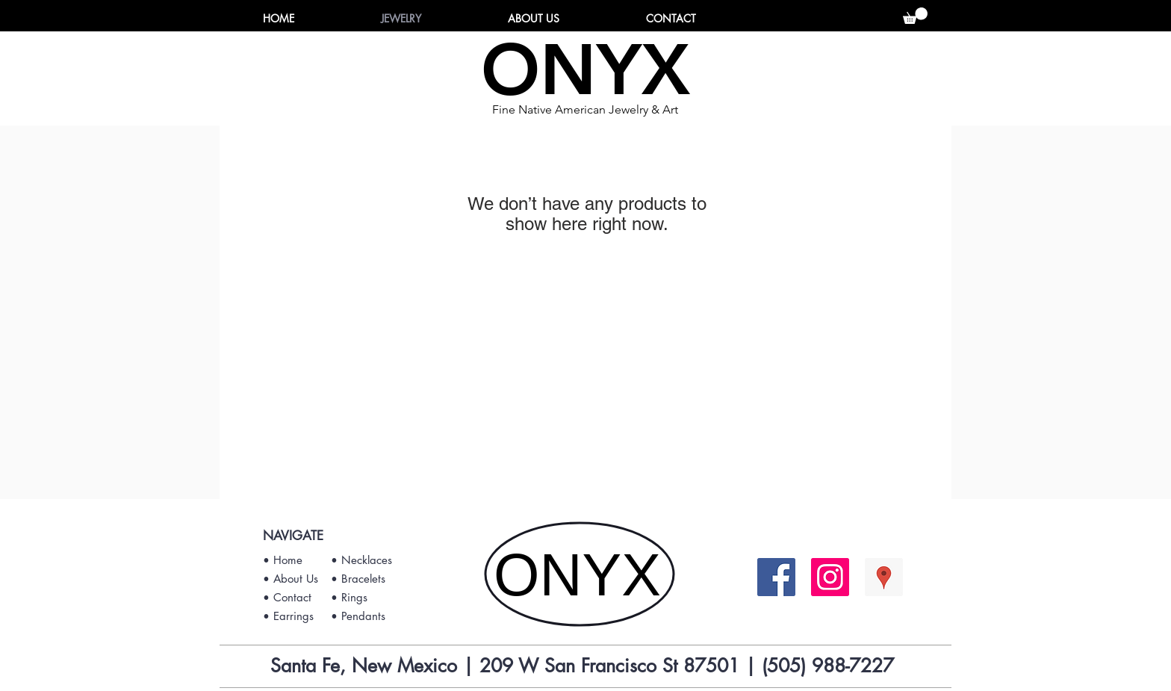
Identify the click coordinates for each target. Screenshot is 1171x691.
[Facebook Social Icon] (776, 577)
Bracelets (363, 578)
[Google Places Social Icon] (884, 577)
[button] (915, 15)
